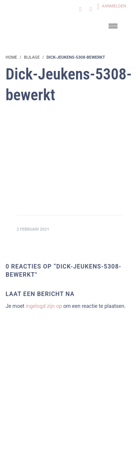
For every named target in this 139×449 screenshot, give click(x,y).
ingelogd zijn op (44, 306)
